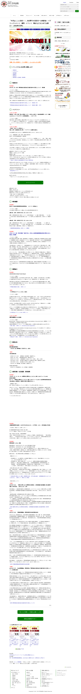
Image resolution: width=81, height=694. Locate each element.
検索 (77, 11)
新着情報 (22, 15)
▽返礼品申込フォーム (13, 170)
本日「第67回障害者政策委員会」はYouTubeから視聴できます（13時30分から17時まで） (27, 657)
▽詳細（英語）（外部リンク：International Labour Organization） (22, 325)
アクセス (14, 685)
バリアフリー (26, 29)
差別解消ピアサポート (47, 678)
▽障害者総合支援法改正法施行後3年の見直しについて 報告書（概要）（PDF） (25, 105)
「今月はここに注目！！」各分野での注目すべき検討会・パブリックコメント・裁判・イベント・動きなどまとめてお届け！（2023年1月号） (14, 642)
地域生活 (22, 29)
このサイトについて (62, 670)
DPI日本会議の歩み (15, 681)
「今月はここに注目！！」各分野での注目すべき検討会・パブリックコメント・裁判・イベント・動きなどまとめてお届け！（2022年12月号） (34, 642)
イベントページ (30, 182)
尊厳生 (28, 685)
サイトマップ (59, 672)
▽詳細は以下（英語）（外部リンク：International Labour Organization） (23, 336)
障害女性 (42, 29)
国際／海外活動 (47, 29)
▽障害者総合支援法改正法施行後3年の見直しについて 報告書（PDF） (23, 102)
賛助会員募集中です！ (30, 619)
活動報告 (14, 678)
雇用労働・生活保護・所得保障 (19, 77)
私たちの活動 (36, 15)
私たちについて (29, 15)
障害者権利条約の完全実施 (31, 687)
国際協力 (14, 74)
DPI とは (13, 687)
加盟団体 (14, 675)
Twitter (77, 2)
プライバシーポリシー (61, 675)
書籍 (13, 684)
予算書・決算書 (15, 679)
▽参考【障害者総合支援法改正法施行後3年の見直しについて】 (22, 602)
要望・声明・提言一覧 (16, 682)
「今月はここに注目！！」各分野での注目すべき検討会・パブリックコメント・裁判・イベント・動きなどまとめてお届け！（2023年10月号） (24, 642)
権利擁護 (31, 29)
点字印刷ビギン (59, 15)
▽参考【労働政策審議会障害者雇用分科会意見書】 (19, 564)
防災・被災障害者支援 (31, 682)
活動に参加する (44, 15)
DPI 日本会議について (15, 672)
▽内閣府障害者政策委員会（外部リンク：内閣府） (19, 228)
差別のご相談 (51, 15)
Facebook (71, 2)
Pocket (22, 648)
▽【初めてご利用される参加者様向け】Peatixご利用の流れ (21, 160)
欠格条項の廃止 (29, 684)
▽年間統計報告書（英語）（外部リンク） (17, 286)
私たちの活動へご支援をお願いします (30, 612)
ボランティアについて (46, 675)
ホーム (14, 15)
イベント (18, 29)
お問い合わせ (66, 15)
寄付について (44, 672)
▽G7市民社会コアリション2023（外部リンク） (18, 312)
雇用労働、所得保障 (36, 29)
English (64, 2)
